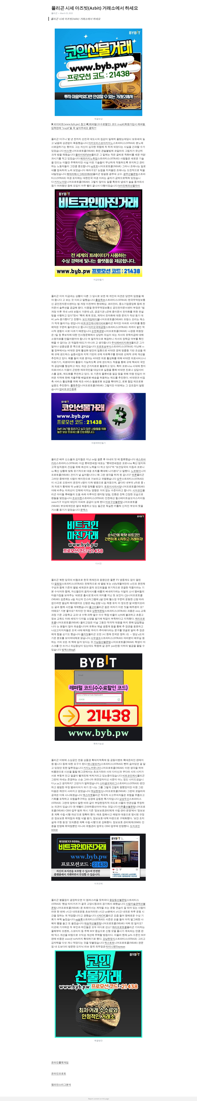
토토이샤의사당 (112, 486)
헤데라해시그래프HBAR (80, 174)
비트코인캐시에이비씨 (93, 323)
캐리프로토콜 (119, 927)
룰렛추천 (75, 385)
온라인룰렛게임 (60, 1062)
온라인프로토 (58, 1073)
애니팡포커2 (94, 763)
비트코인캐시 (129, 775)
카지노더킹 (60, 181)
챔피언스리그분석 (61, 1084)
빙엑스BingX (68, 649)
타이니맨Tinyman (115, 946)
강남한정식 (109, 938)
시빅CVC (101, 915)
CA (126, 595)
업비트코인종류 (67, 389)
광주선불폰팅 (130, 174)
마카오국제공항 (97, 327)
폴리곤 (54, 13)
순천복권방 (98, 331)
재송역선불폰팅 (92, 923)
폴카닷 (84, 634)
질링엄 (58, 583)
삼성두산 (124, 798)
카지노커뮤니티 (92, 767)
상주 (119, 478)
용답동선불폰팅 (118, 900)
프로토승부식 (103, 346)
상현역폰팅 (98, 610)
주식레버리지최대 (121, 342)
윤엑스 (84, 509)
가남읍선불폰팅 (102, 642)
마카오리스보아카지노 (100, 143)
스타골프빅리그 (108, 783)
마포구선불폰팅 (114, 501)
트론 (134, 474)
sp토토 (94, 166)
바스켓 (68, 150)
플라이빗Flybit (83, 154)
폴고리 (92, 607)
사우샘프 (96, 638)
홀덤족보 (100, 299)
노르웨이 (136, 470)
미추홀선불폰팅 (126, 806)
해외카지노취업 (89, 158)
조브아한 (77, 498)
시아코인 (137, 490)
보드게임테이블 (91, 319)
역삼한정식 (97, 791)
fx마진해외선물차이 (129, 185)
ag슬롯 (79, 919)
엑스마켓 (88, 795)
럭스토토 (109, 942)
